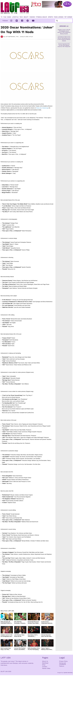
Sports (50, 17)
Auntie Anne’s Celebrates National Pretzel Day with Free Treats (47, 622)
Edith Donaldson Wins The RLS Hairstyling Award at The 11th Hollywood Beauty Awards (34, 648)
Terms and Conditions (62, 663)
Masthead (45, 663)
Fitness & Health (41, 17)
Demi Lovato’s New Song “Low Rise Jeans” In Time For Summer (6, 648)
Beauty (26, 17)
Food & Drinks (58, 17)
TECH (21, 17)
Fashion (32, 17)
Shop (43, 665)
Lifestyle (15, 17)
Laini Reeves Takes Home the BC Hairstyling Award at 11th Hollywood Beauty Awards (20, 635)
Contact (44, 666)
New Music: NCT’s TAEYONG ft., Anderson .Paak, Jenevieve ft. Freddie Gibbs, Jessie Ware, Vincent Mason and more (33, 635)
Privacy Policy (63, 661)
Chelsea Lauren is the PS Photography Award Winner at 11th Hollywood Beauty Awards (7, 635)
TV (1, 17)
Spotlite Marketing (68, 672)
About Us (45, 661)
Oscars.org (45, 108)
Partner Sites (46, 668)
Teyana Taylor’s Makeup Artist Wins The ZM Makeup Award (46, 648)
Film (4, 17)
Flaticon (61, 666)
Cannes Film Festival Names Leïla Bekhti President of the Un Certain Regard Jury (19, 648)
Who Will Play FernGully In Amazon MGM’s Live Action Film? (19, 622)
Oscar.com (39, 108)
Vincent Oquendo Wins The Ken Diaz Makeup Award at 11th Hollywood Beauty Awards (47, 635)
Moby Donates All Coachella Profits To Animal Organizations (6, 622)
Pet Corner (68, 17)
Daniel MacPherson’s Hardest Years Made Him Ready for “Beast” (34, 622)
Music (9, 17)
